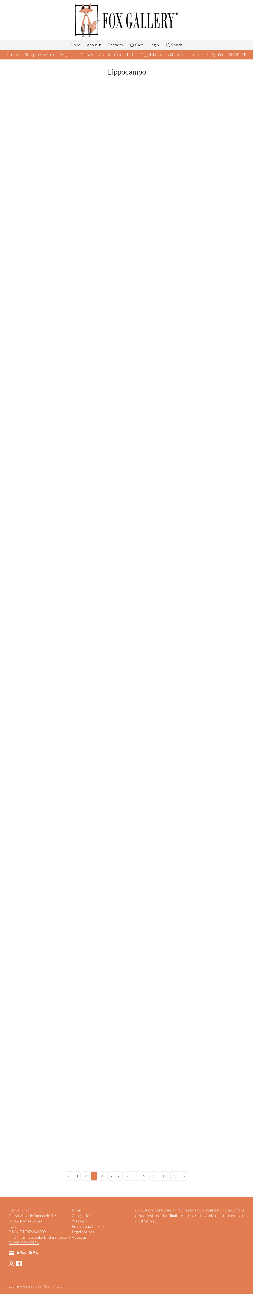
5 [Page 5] (111, 1176)
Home (76, 44)
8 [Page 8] (136, 1176)
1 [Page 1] (77, 1176)
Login (154, 44)
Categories (81, 1215)
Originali (67, 54)
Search (173, 44)
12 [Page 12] (175, 1176)
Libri (195, 54)
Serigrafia (215, 54)
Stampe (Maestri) (39, 54)
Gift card (175, 54)
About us (94, 44)
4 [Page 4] (102, 1176)
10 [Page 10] (154, 1176)
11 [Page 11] (164, 1176)
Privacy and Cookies (88, 1226)
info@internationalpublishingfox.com (39, 1237)
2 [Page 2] (86, 1176)
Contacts (115, 44)
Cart (136, 45)
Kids (130, 54)
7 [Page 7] (127, 1176)
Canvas (87, 54)
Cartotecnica (110, 54)
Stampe (12, 54)
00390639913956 (24, 1242)
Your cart (79, 1221)
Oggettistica (151, 54)
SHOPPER (238, 54)
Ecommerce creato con (37, 1286)
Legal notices (83, 1231)
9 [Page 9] (144, 1176)
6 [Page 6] (119, 1176)
